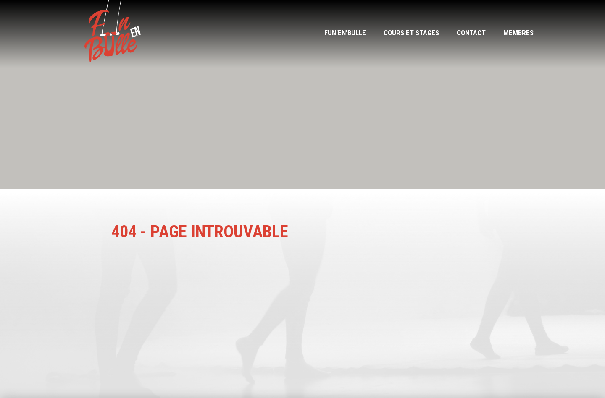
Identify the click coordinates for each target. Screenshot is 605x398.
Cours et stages (411, 33)
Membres (518, 33)
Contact (471, 33)
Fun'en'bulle (345, 33)
